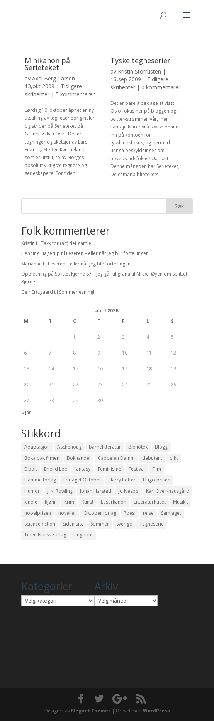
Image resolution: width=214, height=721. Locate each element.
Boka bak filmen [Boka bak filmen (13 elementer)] (41, 458)
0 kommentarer (160, 87)
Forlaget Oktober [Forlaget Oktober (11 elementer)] (82, 479)
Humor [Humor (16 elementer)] (32, 491)
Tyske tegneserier (140, 60)
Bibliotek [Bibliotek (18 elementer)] (138, 447)
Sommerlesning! (76, 292)
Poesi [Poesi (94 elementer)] (130, 513)
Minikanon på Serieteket (47, 64)
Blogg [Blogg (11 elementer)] (161, 447)
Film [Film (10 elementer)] (156, 469)
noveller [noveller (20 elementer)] (67, 513)
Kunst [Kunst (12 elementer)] (87, 501)
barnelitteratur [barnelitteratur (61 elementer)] (105, 447)
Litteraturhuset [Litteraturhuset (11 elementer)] (150, 501)
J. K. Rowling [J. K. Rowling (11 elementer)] (60, 491)
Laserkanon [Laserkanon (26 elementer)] (113, 501)
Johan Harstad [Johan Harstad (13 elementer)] (95, 491)
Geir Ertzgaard (37, 292)
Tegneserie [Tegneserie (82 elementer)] (151, 524)
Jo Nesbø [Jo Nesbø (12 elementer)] (129, 491)
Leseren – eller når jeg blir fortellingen (107, 253)
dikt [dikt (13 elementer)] (174, 458)
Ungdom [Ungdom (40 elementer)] (83, 534)
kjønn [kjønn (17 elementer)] (51, 501)
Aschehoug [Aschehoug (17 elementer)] (69, 447)
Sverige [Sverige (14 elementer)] (124, 524)
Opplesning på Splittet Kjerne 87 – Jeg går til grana (75, 274)
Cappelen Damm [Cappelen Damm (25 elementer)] (116, 458)
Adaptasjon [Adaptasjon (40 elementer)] (37, 447)
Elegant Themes (91, 710)
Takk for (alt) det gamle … (68, 243)
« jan (26, 412)
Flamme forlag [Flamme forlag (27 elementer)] (40, 479)
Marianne (31, 263)
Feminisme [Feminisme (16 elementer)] (109, 469)
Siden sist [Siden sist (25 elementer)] (73, 524)
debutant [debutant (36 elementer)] (152, 458)
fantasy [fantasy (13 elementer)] (82, 469)
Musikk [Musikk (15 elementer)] (180, 501)
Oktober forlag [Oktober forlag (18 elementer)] (99, 513)
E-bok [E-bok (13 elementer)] (30, 469)
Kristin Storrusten (139, 71)
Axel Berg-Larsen (53, 78)
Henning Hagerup (40, 253)
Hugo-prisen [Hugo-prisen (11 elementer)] (156, 479)
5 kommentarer (75, 94)
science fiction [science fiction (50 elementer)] (39, 524)
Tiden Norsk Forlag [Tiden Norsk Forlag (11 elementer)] (45, 534)
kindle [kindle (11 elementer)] (30, 501)
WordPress (156, 710)
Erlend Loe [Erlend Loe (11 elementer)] (55, 469)
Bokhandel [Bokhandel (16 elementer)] (78, 458)
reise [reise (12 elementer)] (148, 513)
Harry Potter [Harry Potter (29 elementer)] (122, 479)
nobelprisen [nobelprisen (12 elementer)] (37, 513)
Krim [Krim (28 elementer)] (69, 501)
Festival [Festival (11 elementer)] (137, 469)
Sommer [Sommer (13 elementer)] (99, 524)
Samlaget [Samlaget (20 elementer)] (171, 513)
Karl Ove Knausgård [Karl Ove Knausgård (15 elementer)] (167, 491)
